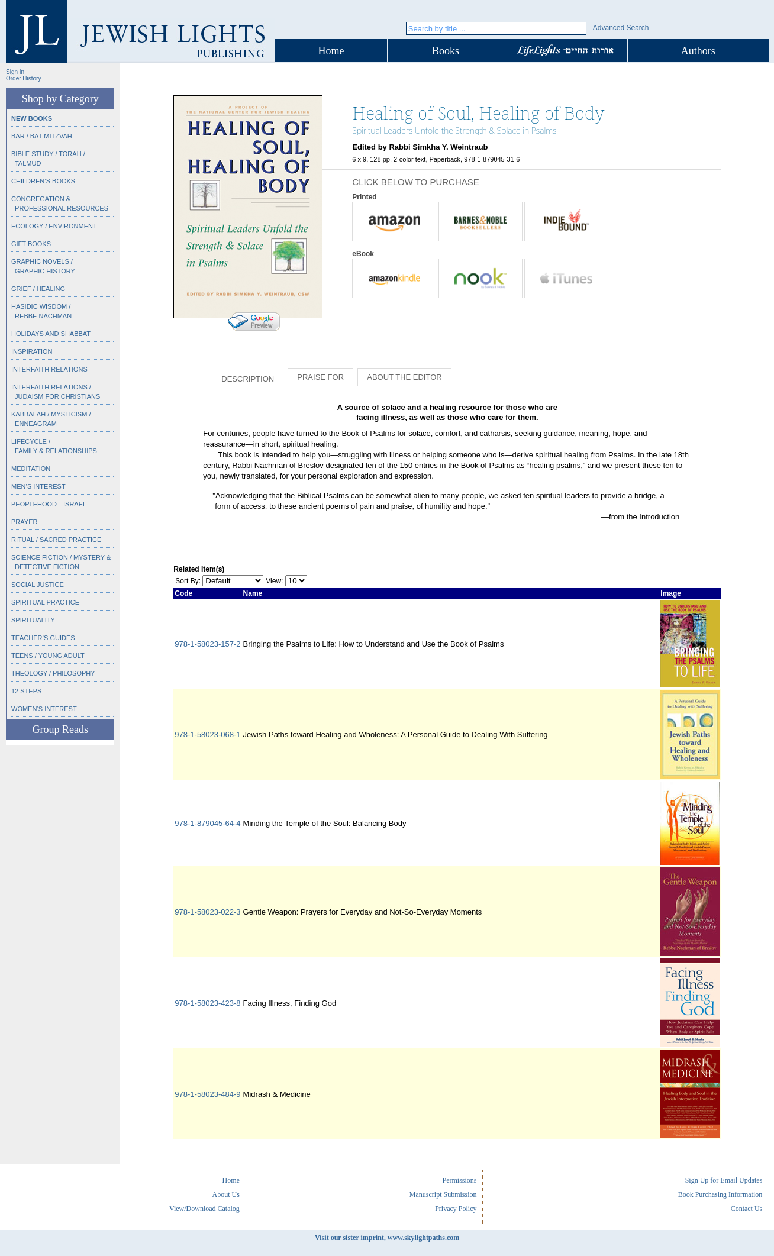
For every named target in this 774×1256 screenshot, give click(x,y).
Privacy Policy (455, 1209)
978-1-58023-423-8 (207, 1003)
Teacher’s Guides (43, 637)
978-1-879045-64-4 (207, 823)
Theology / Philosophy (53, 673)
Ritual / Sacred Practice (56, 539)
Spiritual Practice (45, 602)
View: (274, 581)
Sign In (15, 72)
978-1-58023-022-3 (207, 912)
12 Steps (26, 691)
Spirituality (33, 620)
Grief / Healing (38, 288)
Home (331, 51)
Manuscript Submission (443, 1194)
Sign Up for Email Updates (724, 1180)
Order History (23, 78)
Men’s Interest (38, 486)
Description (247, 378)
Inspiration (31, 351)
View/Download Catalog (204, 1209)
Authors (698, 51)
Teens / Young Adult (48, 655)
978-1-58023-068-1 (207, 734)
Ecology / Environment (54, 226)
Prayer (24, 521)
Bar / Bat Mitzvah (41, 136)
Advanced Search (621, 28)
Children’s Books (43, 181)
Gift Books (31, 243)
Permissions (459, 1180)
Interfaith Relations (49, 369)
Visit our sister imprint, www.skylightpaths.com (387, 1238)
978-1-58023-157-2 (207, 644)
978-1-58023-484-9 (207, 1094)
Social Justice (37, 584)
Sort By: (188, 581)
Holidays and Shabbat (51, 333)
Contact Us (747, 1209)
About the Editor (404, 377)
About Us (226, 1194)
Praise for (320, 377)
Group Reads (60, 729)
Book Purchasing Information (720, 1194)
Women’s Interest (44, 708)
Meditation (30, 468)
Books (445, 51)
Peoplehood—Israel (48, 504)
